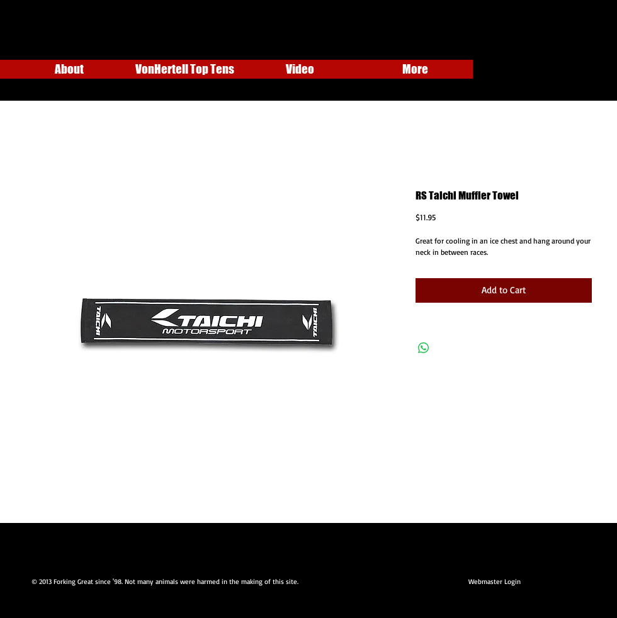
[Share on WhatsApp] (423, 348)
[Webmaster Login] (494, 582)
